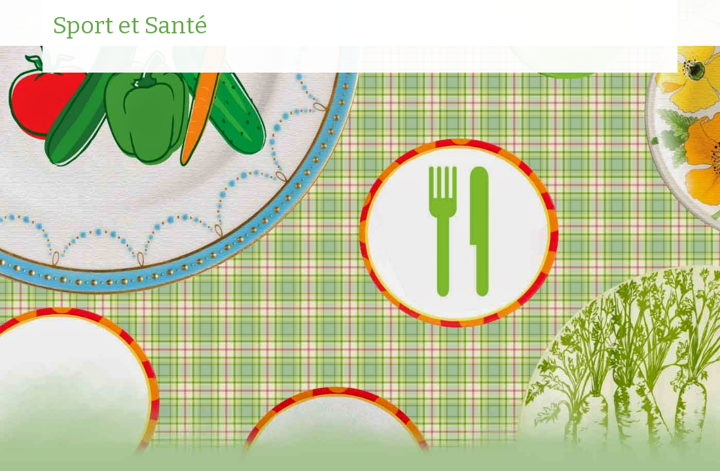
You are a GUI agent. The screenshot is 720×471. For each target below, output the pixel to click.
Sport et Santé (129, 26)
